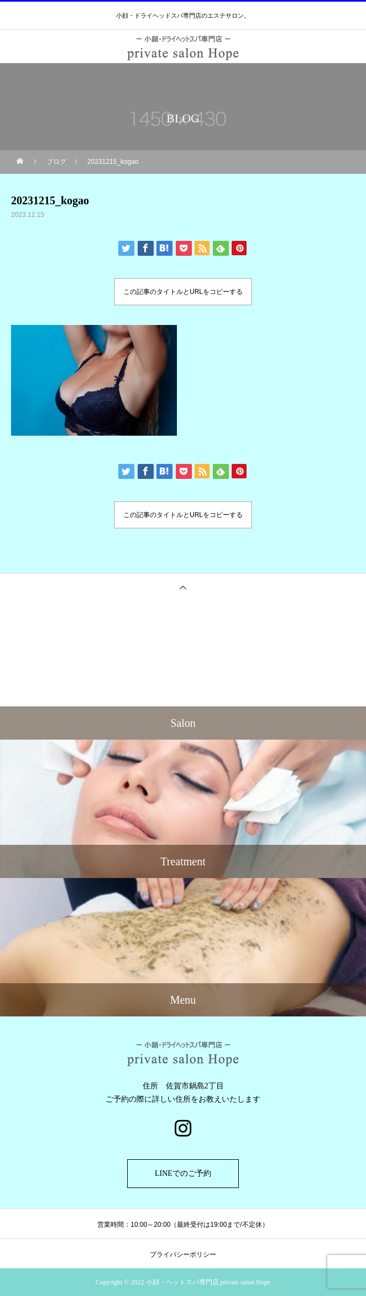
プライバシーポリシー (183, 1254)
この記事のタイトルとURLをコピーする (183, 292)
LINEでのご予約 (183, 1173)
